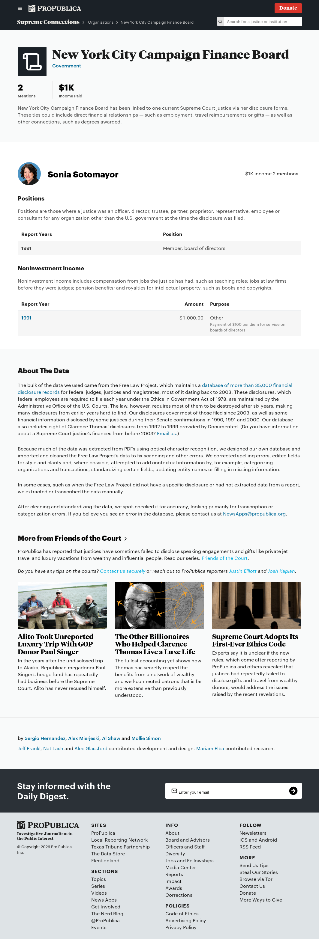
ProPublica (103, 833)
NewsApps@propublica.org (254, 513)
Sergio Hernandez (45, 738)
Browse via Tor (255, 879)
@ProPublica (105, 920)
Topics (98, 879)
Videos (99, 893)
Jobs (170, 860)
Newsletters (252, 833)
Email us (166, 433)
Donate (247, 893)
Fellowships (200, 860)
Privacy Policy (181, 927)
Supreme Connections (48, 21)
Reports (174, 874)
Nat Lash (53, 748)
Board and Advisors (187, 839)
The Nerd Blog (107, 913)
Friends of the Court (92, 537)
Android (268, 839)
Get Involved (105, 906)
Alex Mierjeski (83, 738)
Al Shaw (111, 738)
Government (66, 65)
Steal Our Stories (258, 872)
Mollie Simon (146, 738)
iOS (243, 839)
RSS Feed (250, 846)
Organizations (100, 22)
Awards (173, 888)
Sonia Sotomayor (83, 174)
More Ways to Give (260, 899)
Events (99, 927)
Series (98, 886)
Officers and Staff (185, 846)
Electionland (105, 860)
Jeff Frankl (29, 748)
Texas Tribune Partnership (120, 846)
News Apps (104, 899)
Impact (173, 881)
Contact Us (252, 886)
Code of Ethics (182, 913)
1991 (26, 317)
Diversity (175, 853)
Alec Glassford (90, 748)
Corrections (178, 895)
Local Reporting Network (119, 839)
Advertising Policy (185, 920)
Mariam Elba (210, 748)
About (172, 833)
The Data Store (108, 853)
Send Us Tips (254, 865)
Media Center (180, 867)
